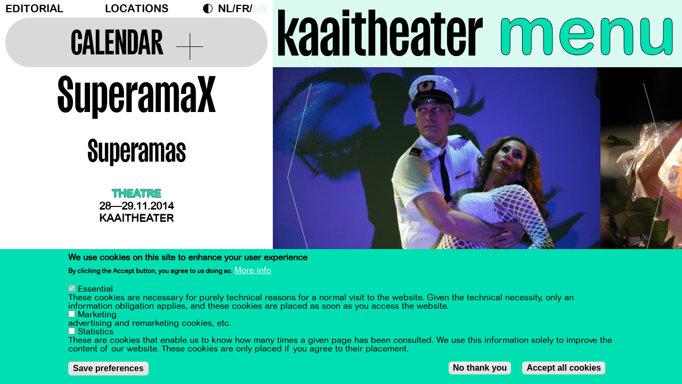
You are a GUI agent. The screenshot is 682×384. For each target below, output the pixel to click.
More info (252, 270)
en (260, 8)
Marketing (97, 314)
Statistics (95, 331)
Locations (136, 8)
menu (587, 32)
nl (225, 8)
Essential (95, 289)
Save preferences (108, 368)
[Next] (655, 173)
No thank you (480, 367)
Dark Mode (210, 8)
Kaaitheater (136, 218)
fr (242, 8)
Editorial (34, 8)
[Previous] (299, 173)
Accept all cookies (563, 367)
